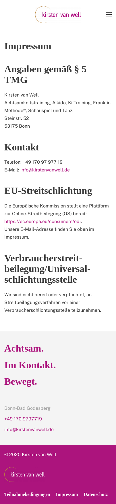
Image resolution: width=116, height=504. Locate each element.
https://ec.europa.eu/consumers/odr (42, 221)
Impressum (67, 494)
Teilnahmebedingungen (27, 494)
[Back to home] (58, 14)
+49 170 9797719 (23, 419)
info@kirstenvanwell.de (45, 170)
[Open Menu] (109, 14)
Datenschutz (96, 494)
